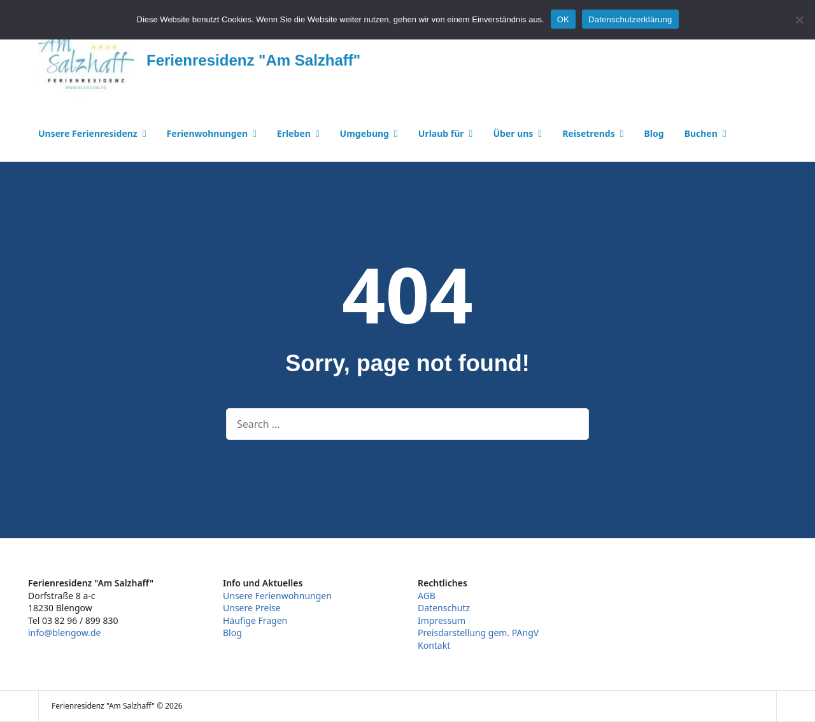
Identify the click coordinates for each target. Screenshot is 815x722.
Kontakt (434, 645)
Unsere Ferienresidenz (88, 133)
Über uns (513, 133)
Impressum (441, 620)
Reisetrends (588, 133)
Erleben (294, 133)
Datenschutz (444, 608)
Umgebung (364, 133)
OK (563, 19)
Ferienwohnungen (207, 133)
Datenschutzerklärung (630, 19)
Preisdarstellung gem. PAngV (478, 632)
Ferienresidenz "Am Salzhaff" (253, 60)
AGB (427, 596)
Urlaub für (441, 133)
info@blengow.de (64, 632)
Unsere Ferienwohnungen (277, 596)
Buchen (701, 133)
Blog (654, 133)
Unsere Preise (252, 608)
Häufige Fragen (255, 620)
